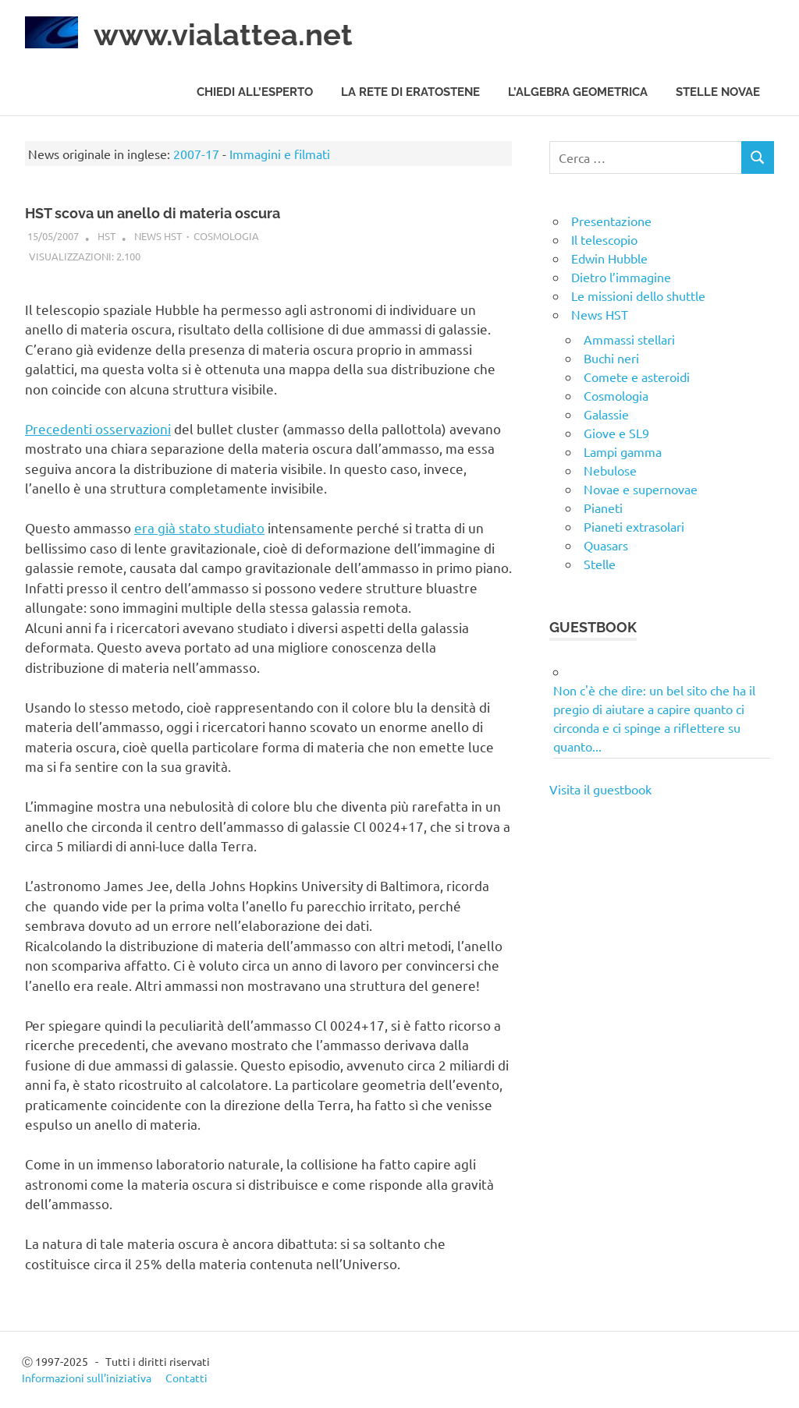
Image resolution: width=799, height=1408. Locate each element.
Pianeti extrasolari (634, 526)
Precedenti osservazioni (98, 428)
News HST (158, 235)
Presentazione (611, 220)
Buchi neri (611, 358)
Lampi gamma (623, 451)
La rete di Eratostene (410, 92)
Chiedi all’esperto (255, 92)
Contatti (186, 1378)
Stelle (600, 563)
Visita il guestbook (600, 789)
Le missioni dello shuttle (638, 295)
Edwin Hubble (609, 258)
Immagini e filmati (279, 153)
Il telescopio (604, 239)
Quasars (606, 545)
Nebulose (610, 470)
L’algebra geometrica (578, 92)
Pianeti (603, 507)
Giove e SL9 (616, 432)
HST (106, 235)
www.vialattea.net (223, 34)
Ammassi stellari (629, 339)
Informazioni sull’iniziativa (86, 1378)
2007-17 (196, 153)
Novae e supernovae (641, 489)
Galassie (606, 414)
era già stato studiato (199, 527)
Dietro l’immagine (621, 277)
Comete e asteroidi (637, 376)
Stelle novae (718, 92)
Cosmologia (226, 235)
